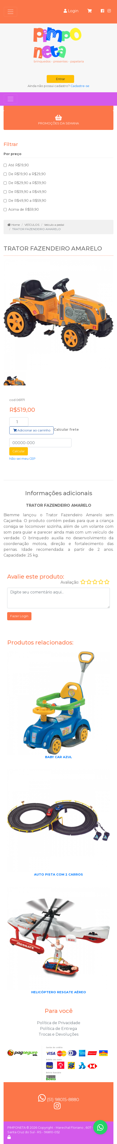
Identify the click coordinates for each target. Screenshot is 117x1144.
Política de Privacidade (58, 1023)
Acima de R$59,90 (23, 209)
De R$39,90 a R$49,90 (27, 192)
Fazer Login (19, 616)
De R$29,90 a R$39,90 (27, 183)
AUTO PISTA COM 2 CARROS (58, 874)
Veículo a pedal (54, 224)
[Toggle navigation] (10, 12)
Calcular (18, 451)
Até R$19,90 (18, 165)
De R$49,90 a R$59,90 (27, 200)
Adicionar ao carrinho (32, 430)
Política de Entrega (58, 1028)
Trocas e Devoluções (58, 1034)
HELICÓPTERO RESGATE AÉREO (58, 992)
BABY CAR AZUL (58, 757)
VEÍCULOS (32, 224)
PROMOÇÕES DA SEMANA (58, 120)
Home (13, 224)
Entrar (60, 79)
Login (71, 11)
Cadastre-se (80, 86)
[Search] (18, 421)
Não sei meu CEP (22, 458)
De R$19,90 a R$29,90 (27, 174)
